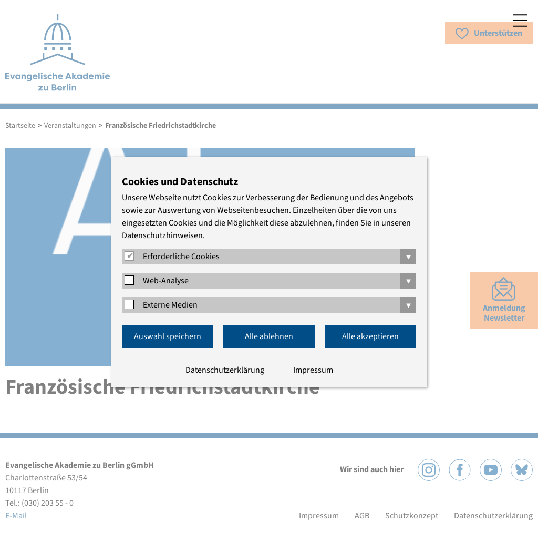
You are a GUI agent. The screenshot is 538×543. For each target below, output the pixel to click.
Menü (520, 20)
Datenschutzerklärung (224, 370)
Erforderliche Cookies (181, 256)
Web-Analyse (166, 280)
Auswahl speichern (167, 336)
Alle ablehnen (269, 336)
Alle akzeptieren (370, 336)
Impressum (313, 370)
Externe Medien (170, 305)
